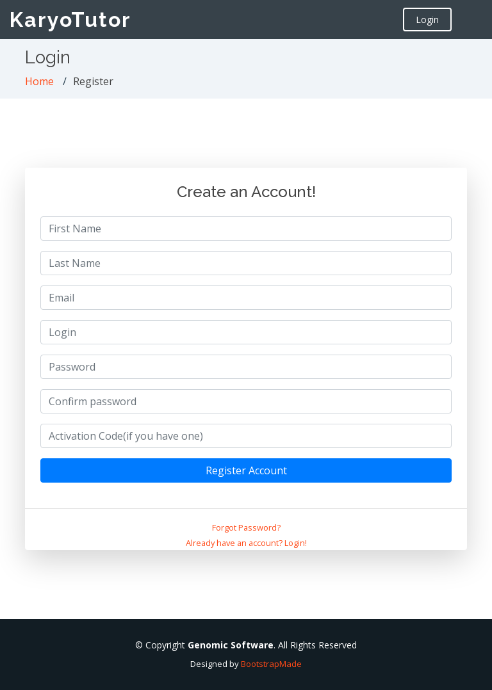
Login (427, 19)
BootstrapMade (271, 664)
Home (39, 81)
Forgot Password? (246, 527)
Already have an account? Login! (246, 543)
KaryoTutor (70, 19)
